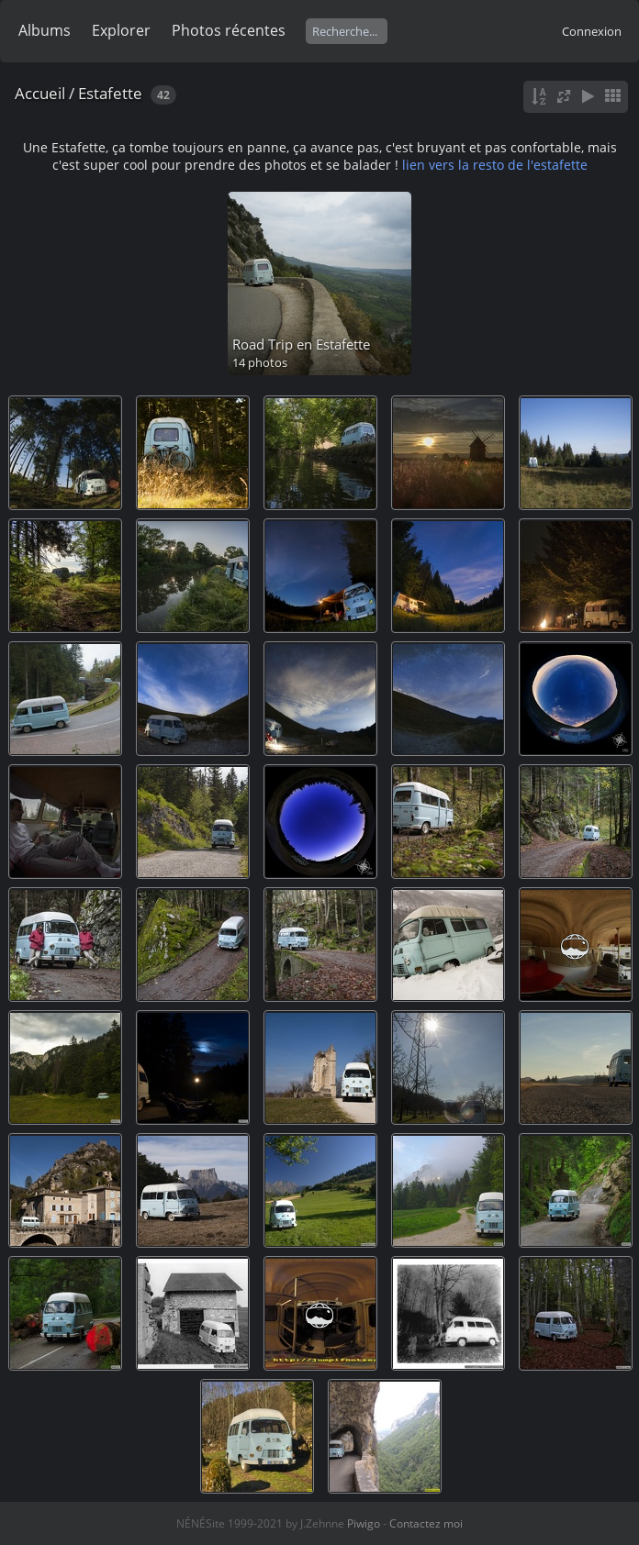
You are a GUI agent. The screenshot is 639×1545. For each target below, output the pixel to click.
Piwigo (363, 1523)
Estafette (110, 93)
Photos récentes (229, 30)
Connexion (592, 31)
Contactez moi (426, 1523)
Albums (44, 30)
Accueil (40, 93)
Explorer (121, 30)
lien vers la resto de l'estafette (495, 164)
